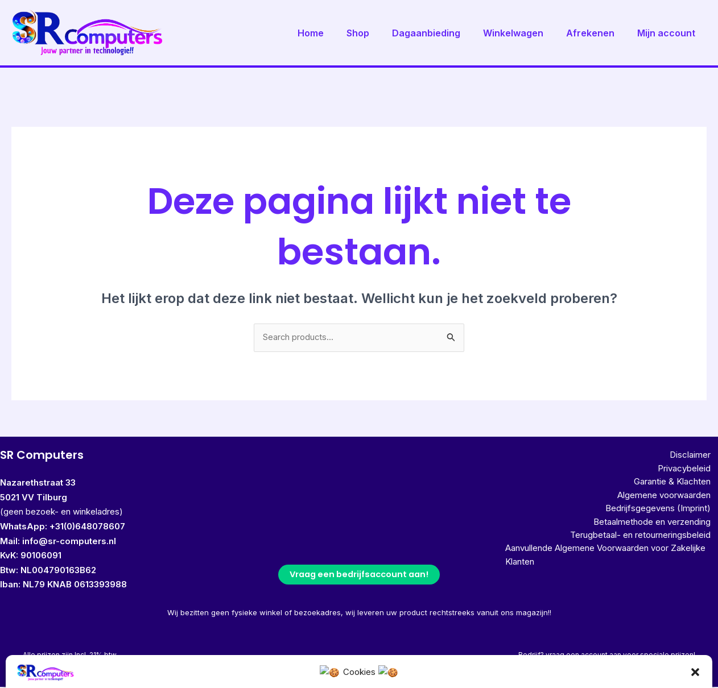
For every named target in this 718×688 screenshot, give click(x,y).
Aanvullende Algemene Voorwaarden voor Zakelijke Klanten (598, 566)
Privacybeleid (691, 471)
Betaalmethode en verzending (659, 529)
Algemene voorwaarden (671, 500)
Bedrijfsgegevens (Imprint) (665, 514)
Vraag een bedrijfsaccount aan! (359, 575)
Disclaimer (697, 456)
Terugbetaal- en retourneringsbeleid (647, 543)
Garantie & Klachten (679, 485)
